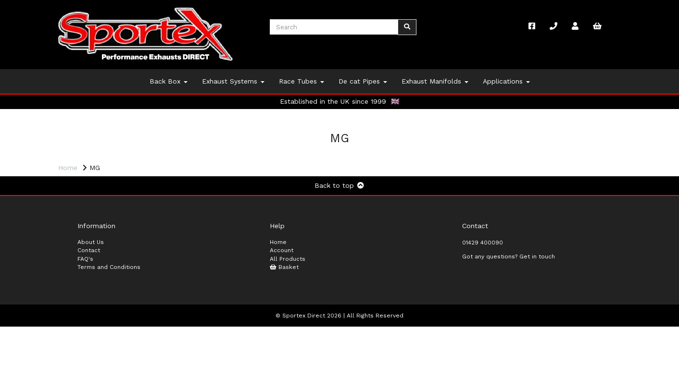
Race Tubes (301, 81)
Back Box (169, 81)
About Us (90, 305)
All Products (287, 321)
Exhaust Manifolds (435, 81)
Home (67, 167)
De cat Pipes (363, 81)
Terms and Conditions (108, 330)
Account (281, 313)
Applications (506, 81)
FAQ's (85, 321)
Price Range (82, 182)
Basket (284, 330)
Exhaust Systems (233, 81)
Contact (88, 313)
